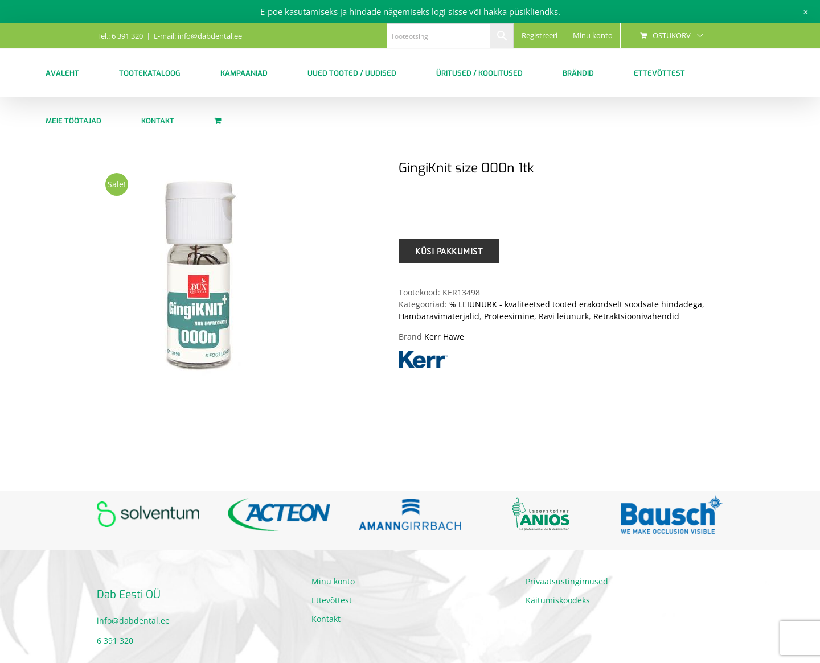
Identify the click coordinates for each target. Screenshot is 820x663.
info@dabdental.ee (133, 620)
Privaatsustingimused (567, 581)
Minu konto (333, 581)
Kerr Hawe (444, 336)
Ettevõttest (331, 600)
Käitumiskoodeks (558, 600)
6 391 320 (115, 640)
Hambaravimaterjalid (439, 316)
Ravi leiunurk (564, 316)
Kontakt (326, 618)
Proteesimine (509, 316)
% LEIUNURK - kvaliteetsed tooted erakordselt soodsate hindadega (575, 304)
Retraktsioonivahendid (636, 316)
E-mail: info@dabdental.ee (198, 36)
